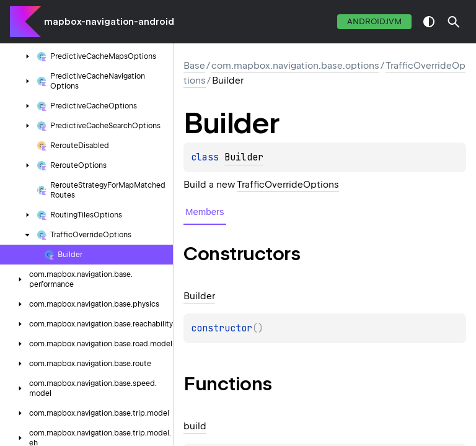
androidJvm (374, 21)
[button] (453, 21)
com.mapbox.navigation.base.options (295, 65)
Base (194, 65)
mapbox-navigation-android (109, 21)
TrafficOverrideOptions (288, 184)
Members (204, 211)
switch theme (428, 21)
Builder (243, 157)
